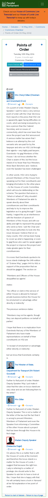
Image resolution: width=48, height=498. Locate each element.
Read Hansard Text (32, 64)
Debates (14, 26)
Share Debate (15, 64)
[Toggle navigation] (42, 4)
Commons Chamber (14, 29)
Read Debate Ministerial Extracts (24, 69)
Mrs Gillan (19, 399)
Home (5, 26)
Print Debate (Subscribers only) (24, 74)
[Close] (44, 11)
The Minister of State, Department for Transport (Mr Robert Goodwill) (23, 369)
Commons (40, 26)
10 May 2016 (27, 26)
